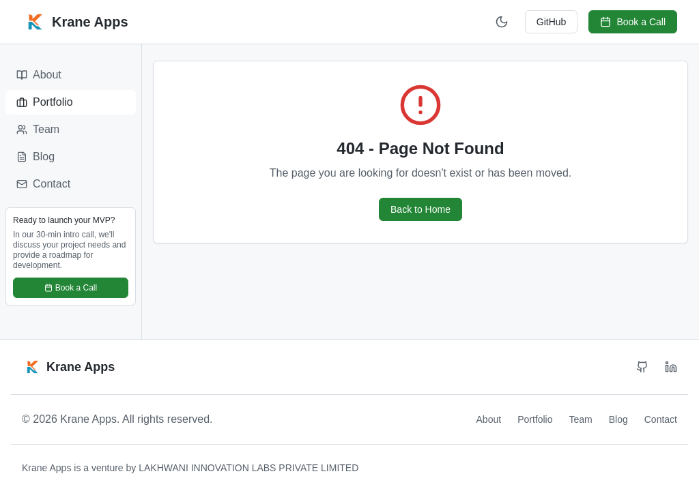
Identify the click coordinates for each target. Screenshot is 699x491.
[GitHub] (642, 367)
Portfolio (44, 102)
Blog (35, 156)
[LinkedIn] (671, 367)
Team (37, 129)
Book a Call (633, 21)
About (38, 74)
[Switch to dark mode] (501, 22)
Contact (43, 184)
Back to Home (420, 209)
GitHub (552, 21)
